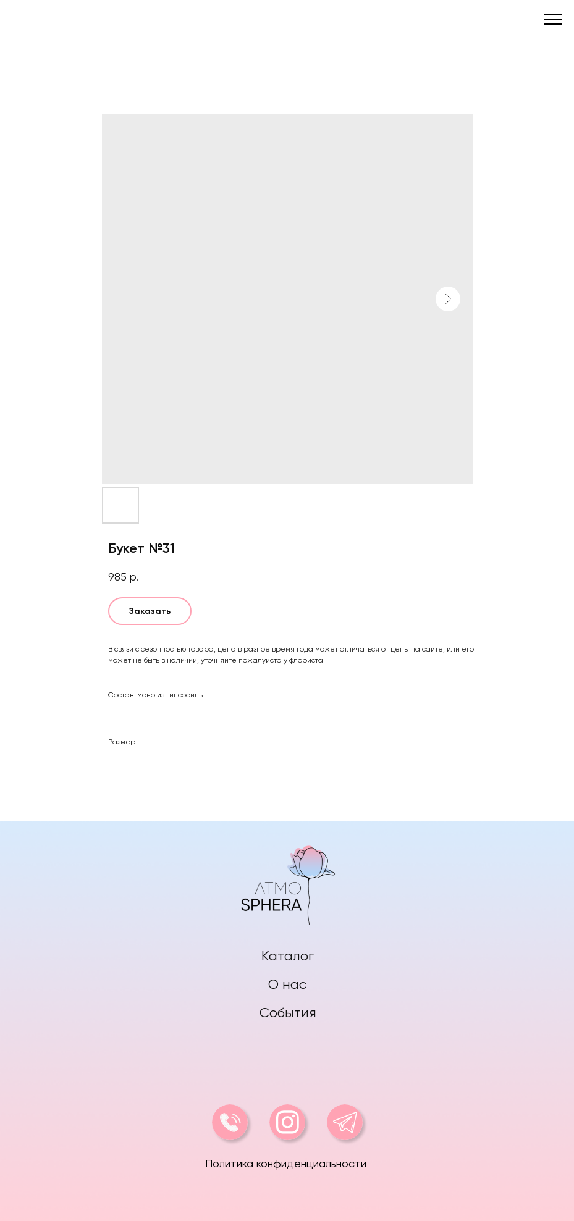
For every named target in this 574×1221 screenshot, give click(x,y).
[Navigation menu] (553, 20)
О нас (287, 984)
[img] (287, 882)
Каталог (287, 955)
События (288, 1012)
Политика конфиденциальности (285, 1163)
